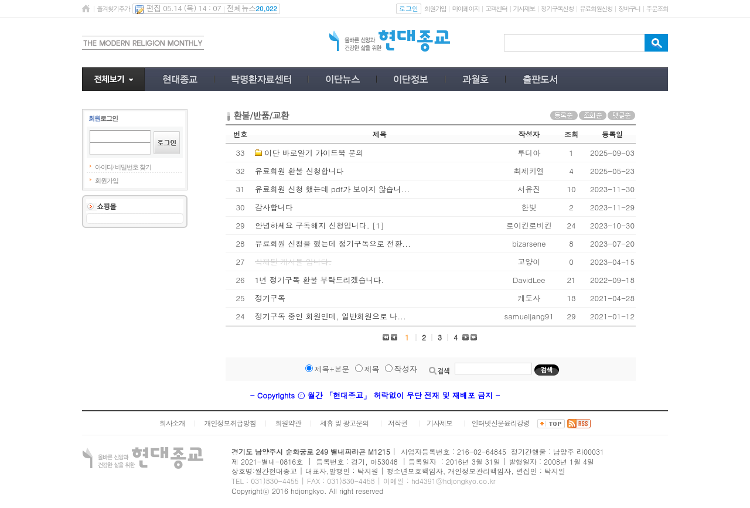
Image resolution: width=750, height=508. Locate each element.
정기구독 (270, 298)
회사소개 (172, 423)
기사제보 (524, 8)
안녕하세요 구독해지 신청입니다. (312, 225)
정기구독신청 (557, 8)
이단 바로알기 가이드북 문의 (313, 152)
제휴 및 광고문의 (344, 423)
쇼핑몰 (106, 206)
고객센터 (496, 8)
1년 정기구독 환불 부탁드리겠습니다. (319, 279)
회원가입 (435, 8)
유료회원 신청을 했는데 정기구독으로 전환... (333, 243)
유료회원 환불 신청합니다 (299, 170)
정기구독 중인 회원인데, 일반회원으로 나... (330, 316)
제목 (372, 368)
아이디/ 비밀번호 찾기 (123, 167)
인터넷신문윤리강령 (501, 423)
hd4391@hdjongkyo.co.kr (453, 481)
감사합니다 (274, 207)
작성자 (405, 368)
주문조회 (657, 8)
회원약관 (288, 423)
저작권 (397, 423)
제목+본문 (332, 368)
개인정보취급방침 (230, 423)
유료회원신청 (595, 8)
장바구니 (629, 8)
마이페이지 (465, 8)
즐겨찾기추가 (113, 8)
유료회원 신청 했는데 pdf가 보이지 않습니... (332, 189)
